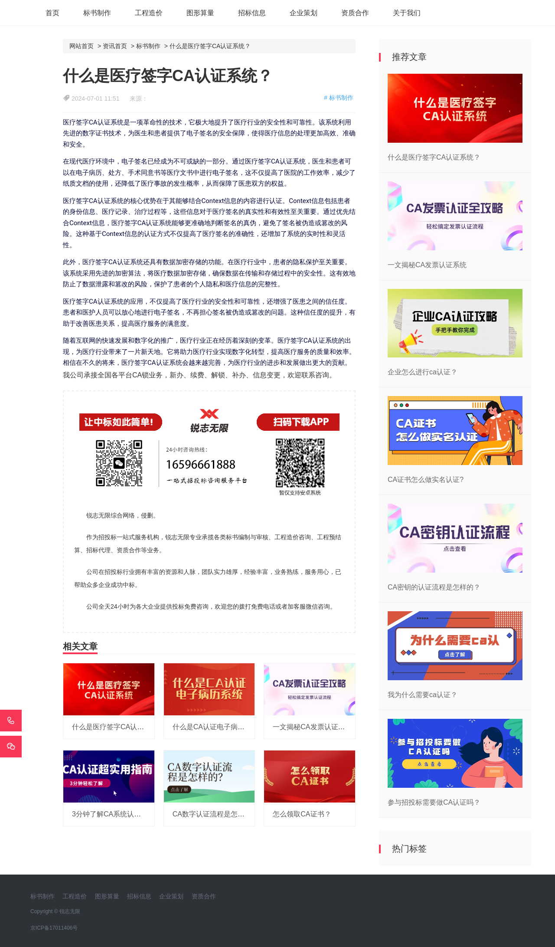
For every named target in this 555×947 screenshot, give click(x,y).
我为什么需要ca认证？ (422, 694)
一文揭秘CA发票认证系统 (312, 727)
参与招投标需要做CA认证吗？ (434, 802)
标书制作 (97, 12)
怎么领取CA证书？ (302, 814)
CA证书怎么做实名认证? (426, 479)
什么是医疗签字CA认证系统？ (210, 46)
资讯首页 (115, 46)
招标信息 (252, 12)
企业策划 (303, 12)
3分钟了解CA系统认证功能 (113, 814)
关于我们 (407, 12)
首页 (52, 12)
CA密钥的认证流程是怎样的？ (434, 587)
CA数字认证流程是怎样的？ (215, 814)
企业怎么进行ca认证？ (422, 372)
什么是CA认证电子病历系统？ (219, 727)
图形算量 (200, 12)
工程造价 (149, 12)
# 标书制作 (338, 97)
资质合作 (355, 12)
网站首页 (81, 46)
